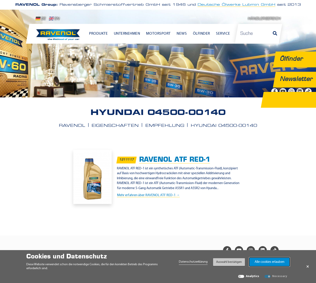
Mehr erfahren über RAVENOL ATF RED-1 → (148, 195)
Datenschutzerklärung (193, 261)
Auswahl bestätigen (229, 262)
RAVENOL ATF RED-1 (174, 160)
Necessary (279, 276)
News (182, 34)
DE (41, 19)
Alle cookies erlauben (269, 262)
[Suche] (275, 34)
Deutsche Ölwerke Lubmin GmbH (236, 5)
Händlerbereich (264, 19)
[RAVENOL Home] (59, 36)
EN (54, 19)
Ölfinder (201, 34)
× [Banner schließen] (307, 266)
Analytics (252, 276)
